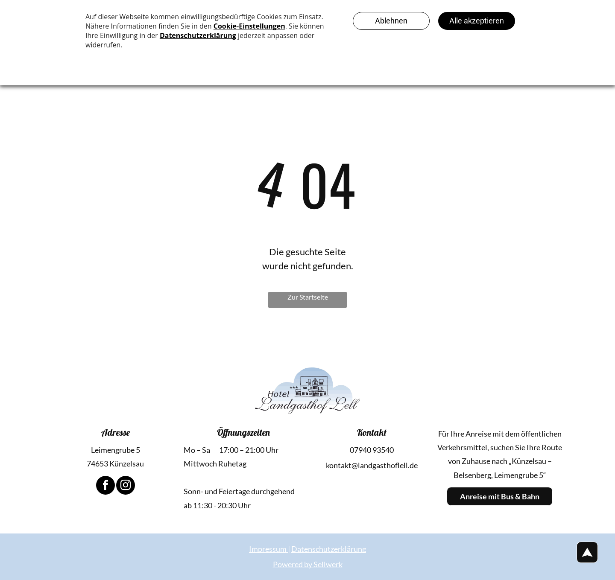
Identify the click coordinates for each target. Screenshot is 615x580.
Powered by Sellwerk (308, 564)
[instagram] (125, 486)
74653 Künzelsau (115, 463)
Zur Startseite (307, 297)
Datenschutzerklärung (328, 549)
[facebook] (105, 486)
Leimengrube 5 (115, 450)
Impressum (268, 549)
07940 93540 (372, 450)
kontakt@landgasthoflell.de (372, 465)
